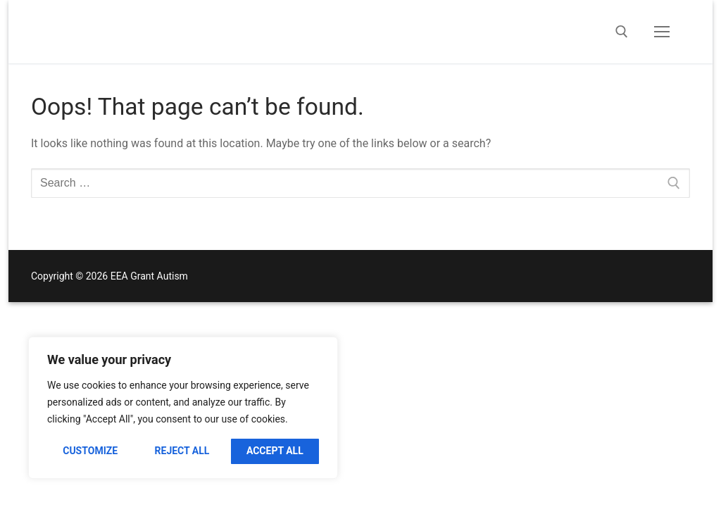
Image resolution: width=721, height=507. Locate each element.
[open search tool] (621, 31)
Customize (90, 450)
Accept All (274, 450)
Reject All (182, 450)
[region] (183, 408)
